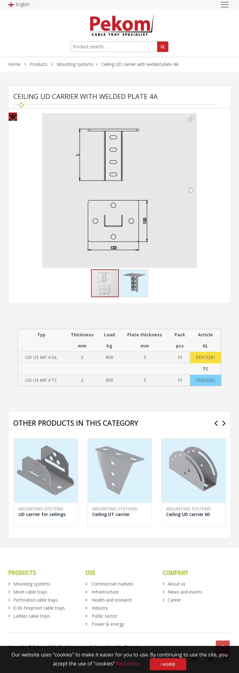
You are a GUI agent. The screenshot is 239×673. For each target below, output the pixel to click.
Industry (100, 608)
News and (185, 592)
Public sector (104, 616)
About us (177, 584)
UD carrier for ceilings (42, 514)
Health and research (112, 600)
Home (14, 64)
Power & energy (108, 624)
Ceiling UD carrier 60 (188, 514)
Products (39, 64)
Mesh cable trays (30, 592)
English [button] (21, 4)
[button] (191, 119)
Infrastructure (105, 592)
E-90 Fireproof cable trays (39, 608)
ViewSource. (127, 647)
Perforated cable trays (35, 600)
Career (174, 600)
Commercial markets (112, 584)
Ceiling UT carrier (111, 514)
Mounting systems (75, 64)
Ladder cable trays (31, 616)
